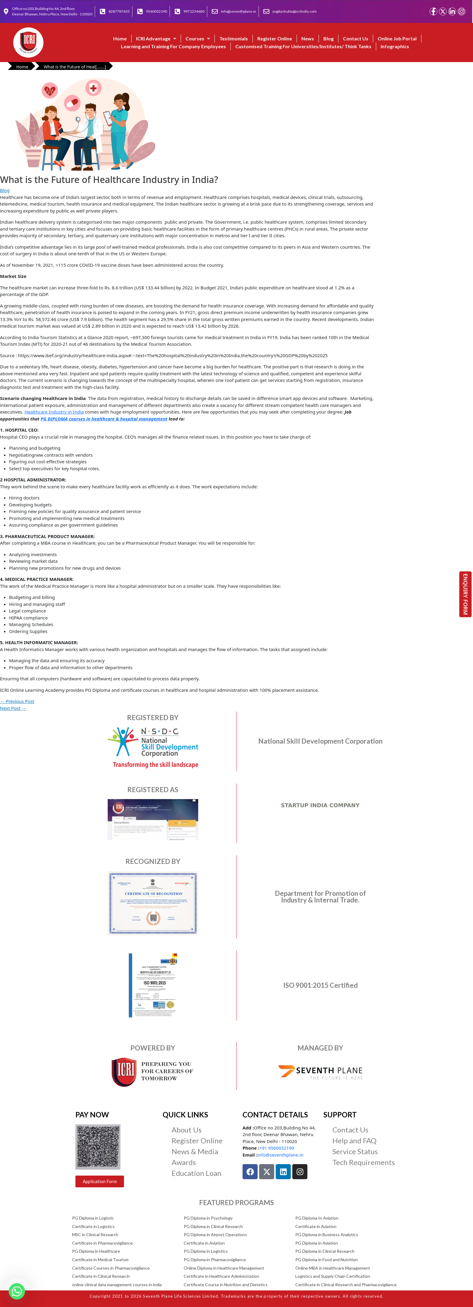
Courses (198, 38)
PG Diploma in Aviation (316, 1243)
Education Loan (196, 1173)
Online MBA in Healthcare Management (332, 1268)
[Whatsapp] (17, 1291)
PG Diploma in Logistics (206, 1251)
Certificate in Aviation (315, 1226)
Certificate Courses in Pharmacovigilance (111, 1268)
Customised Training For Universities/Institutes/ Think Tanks (303, 46)
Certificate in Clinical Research (101, 1276)
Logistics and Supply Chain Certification (332, 1276)
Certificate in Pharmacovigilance (102, 1243)
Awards (184, 1162)
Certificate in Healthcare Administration (221, 1276)
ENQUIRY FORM (465, 594)
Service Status (355, 1151)
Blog (328, 38)
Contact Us (355, 38)
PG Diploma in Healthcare (96, 1251)
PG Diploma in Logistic (93, 1217)
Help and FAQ (354, 1140)
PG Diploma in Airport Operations (215, 1234)
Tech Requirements (363, 1162)
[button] (156, 39)
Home (120, 38)
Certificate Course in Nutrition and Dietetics (226, 1284)
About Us (187, 1129)
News (307, 38)
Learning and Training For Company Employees (173, 46)
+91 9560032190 (276, 1148)
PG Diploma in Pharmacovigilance (215, 1259)
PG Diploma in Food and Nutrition (326, 1259)
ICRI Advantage (156, 38)
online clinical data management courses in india (117, 1284)
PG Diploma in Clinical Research (213, 1226)
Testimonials (233, 38)
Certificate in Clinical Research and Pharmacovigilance (346, 1284)
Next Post (13, 708)
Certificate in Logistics (93, 1226)
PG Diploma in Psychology (208, 1217)
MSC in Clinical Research (95, 1234)
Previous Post (17, 701)
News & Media (195, 1151)
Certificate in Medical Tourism (100, 1259)
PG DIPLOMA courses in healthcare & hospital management (104, 419)
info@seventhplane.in (280, 1155)
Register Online (274, 38)
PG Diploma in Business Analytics (326, 1234)
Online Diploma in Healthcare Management (224, 1268)
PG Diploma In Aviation (316, 1217)
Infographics (395, 46)
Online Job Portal (397, 38)
